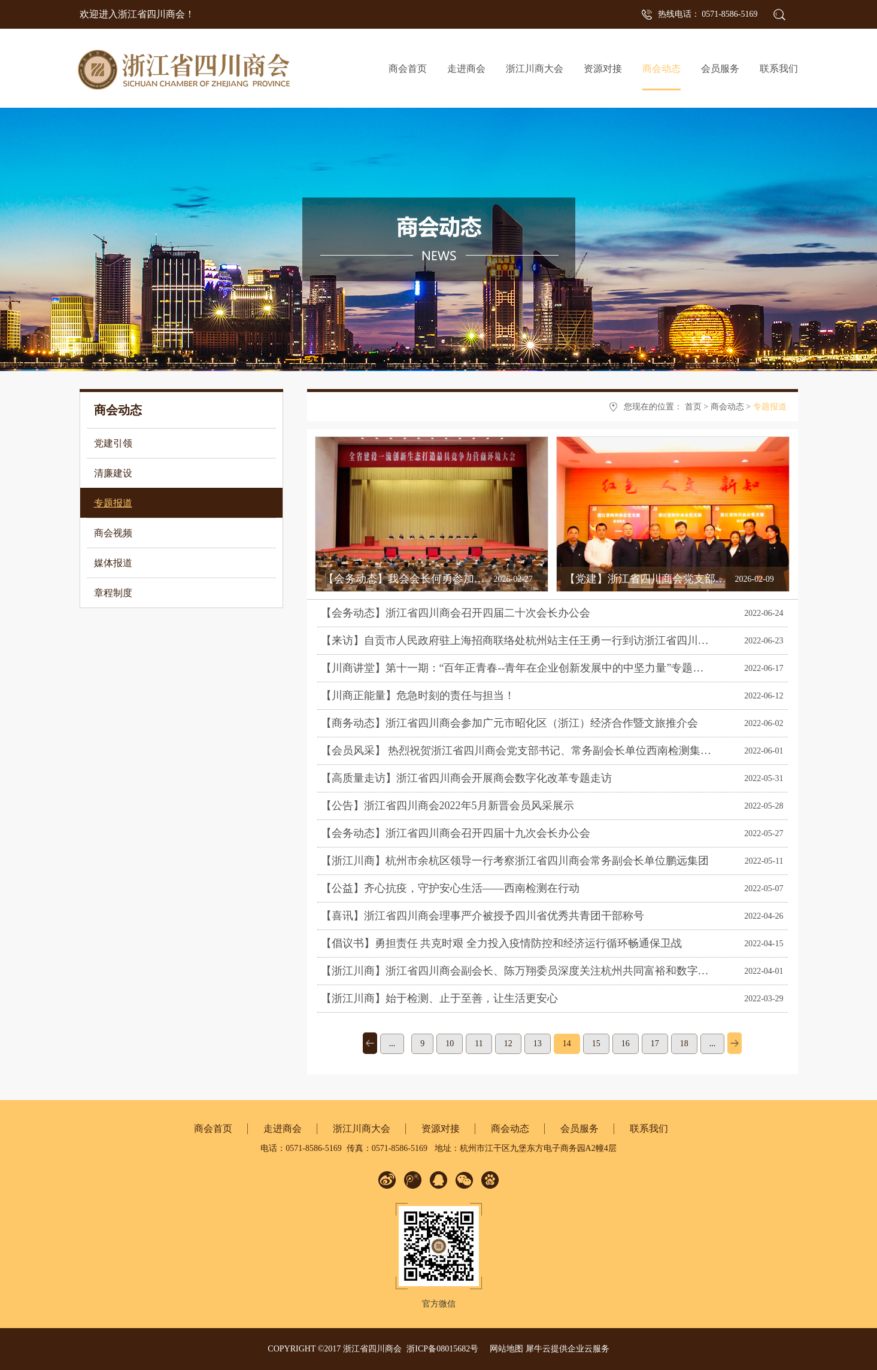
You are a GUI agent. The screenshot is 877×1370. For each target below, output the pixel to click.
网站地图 (504, 1348)
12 (508, 1043)
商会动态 (727, 406)
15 (596, 1043)
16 (625, 1043)
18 (684, 1043)
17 (655, 1043)
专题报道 (770, 406)
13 (537, 1043)
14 (567, 1043)
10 (449, 1043)
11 (478, 1043)
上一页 (370, 1043)
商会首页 (408, 68)
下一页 (734, 1043)
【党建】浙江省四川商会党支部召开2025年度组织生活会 (699, 579)
